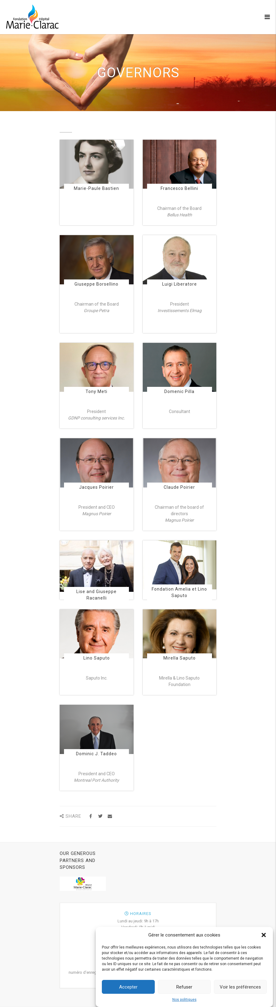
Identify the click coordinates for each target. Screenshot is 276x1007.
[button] (264, 939)
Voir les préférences (240, 990)
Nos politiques (184, 1003)
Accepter (128, 990)
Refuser (184, 990)
